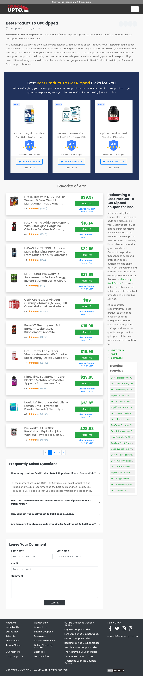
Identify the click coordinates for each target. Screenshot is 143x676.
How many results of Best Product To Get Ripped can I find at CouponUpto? (53, 473)
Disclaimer (40, 636)
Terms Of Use (13, 645)
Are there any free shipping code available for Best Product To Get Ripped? (53, 524)
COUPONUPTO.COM (30, 669)
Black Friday (114, 283)
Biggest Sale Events (45, 640)
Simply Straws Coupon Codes (80, 647)
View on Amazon (87, 208)
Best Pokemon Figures (122, 484)
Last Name (63, 550)
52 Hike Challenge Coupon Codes (79, 624)
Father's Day (124, 279)
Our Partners (13, 651)
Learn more (117, 350)
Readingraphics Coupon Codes (81, 643)
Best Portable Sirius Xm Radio (125, 377)
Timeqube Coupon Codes (78, 656)
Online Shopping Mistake (43, 646)
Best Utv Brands (118, 490)
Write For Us (12, 627)
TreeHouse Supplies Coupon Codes (80, 662)
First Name (17, 550)
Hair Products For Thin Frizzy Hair (126, 437)
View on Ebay (87, 211)
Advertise (11, 636)
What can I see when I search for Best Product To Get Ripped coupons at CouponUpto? (51, 502)
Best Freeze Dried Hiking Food (125, 413)
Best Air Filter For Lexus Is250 (124, 454)
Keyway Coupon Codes (77, 629)
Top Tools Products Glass (123, 425)
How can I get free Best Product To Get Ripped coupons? (42, 514)
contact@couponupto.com (122, 636)
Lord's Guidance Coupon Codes (82, 634)
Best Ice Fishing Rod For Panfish (126, 389)
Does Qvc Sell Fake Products (124, 449)
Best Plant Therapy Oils (122, 383)
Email (14, 563)
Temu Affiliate (41, 656)
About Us (11, 622)
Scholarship (12, 640)
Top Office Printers (120, 395)
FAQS (114, 354)
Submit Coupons (43, 631)
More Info (87, 203)
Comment (17, 576)
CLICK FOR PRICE (29, 161)
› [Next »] (63, 452)
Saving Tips (12, 631)
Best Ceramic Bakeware (122, 466)
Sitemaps (39, 651)
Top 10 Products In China (123, 407)
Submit (55, 602)
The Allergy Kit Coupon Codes (80, 651)
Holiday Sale (41, 622)
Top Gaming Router (120, 472)
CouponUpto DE (14, 656)
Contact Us (40, 627)
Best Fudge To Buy (120, 478)
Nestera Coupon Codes (77, 638)
